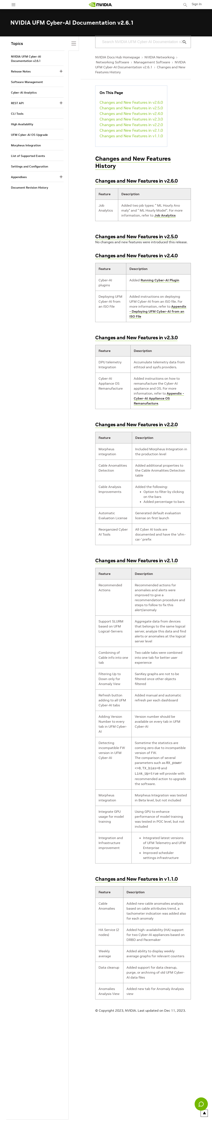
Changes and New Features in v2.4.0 (131, 113)
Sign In (197, 4)
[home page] (101, 4)
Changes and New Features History (133, 162)
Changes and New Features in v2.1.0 (131, 130)
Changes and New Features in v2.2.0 (131, 124)
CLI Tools (17, 114)
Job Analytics (165, 215)
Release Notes (21, 71)
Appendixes (19, 177)
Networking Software (112, 62)
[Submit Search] (182, 42)
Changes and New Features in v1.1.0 (131, 136)
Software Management (27, 82)
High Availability (22, 124)
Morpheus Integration (26, 145)
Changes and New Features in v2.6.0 (131, 102)
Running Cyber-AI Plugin (160, 280)
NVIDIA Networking (160, 57)
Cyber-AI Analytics (24, 92)
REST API (17, 103)
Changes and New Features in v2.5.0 (131, 108)
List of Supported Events (28, 156)
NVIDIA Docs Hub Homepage (117, 57)
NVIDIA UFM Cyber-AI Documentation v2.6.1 (26, 59)
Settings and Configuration (29, 166)
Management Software (152, 62)
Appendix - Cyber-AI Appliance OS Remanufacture (159, 398)
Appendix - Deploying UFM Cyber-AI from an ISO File (157, 311)
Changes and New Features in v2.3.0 (131, 119)
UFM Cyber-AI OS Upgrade (29, 135)
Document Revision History (29, 187)
